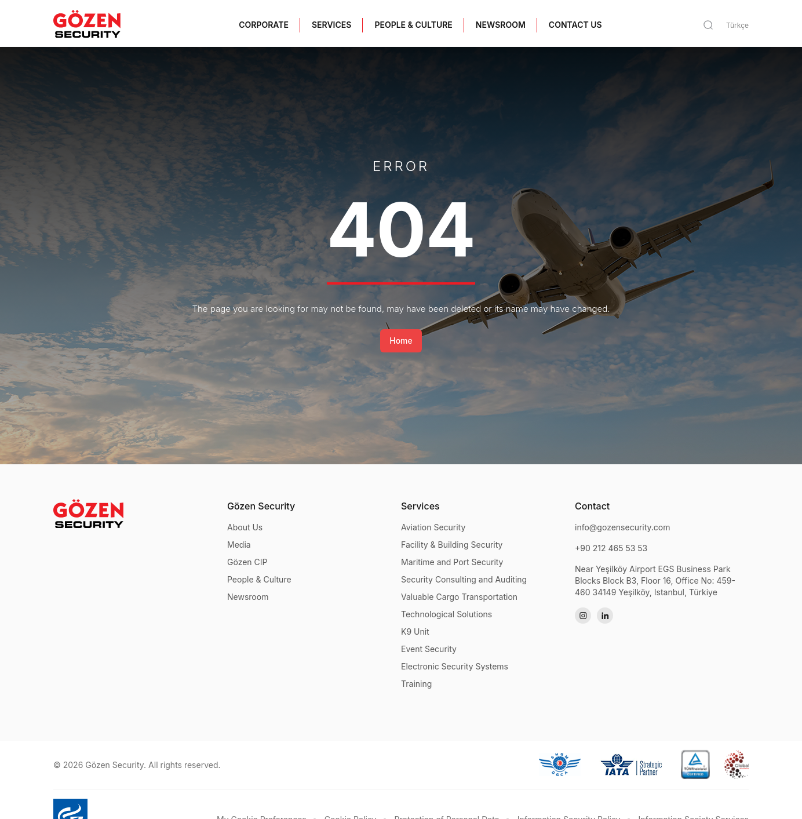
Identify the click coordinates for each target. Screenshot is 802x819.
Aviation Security (433, 527)
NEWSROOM (501, 25)
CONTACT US (575, 25)
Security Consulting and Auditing (464, 579)
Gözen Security (261, 506)
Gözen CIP (247, 562)
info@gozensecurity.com (622, 527)
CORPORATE (264, 25)
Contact (592, 506)
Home (401, 340)
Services (420, 506)
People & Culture (259, 579)
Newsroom (247, 597)
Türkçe (737, 25)
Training (416, 684)
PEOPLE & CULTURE (413, 25)
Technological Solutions (446, 614)
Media (239, 544)
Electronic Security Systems (454, 666)
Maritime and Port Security (452, 562)
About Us (245, 527)
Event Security (429, 649)
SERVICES (331, 25)
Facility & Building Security (452, 544)
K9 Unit (415, 631)
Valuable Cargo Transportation (459, 597)
